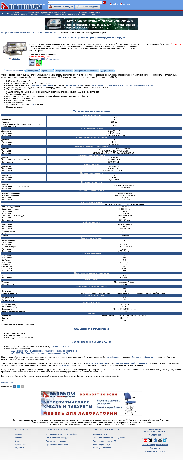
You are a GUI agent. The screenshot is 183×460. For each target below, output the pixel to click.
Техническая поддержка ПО (104, 441)
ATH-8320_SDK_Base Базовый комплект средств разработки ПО (40, 353)
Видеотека (19, 448)
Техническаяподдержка (82, 13)
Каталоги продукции (89, 7)
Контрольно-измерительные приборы (61, 434)
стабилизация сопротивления (104, 85)
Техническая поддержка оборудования (109, 438)
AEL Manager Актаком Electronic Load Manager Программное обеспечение (44, 351)
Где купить (72, 14)
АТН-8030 (40, 59)
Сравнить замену (54, 59)
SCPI (32, 105)
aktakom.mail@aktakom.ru (154, 431)
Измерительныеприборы (34, 13)
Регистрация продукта (63, 7)
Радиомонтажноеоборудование (60, 13)
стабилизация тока (73, 85)
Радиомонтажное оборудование (59, 438)
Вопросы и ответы (100, 434)
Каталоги (19, 438)
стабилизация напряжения (41, 85)
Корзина (126, 4)
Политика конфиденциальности (155, 445)
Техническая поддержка (97, 363)
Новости (24, 14)
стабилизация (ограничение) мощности (135, 85)
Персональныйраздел (94, 13)
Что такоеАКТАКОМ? (15, 13)
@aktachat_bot (155, 435)
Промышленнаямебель (47, 13)
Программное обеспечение (144, 357)
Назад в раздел (8, 382)
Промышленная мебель (56, 441)
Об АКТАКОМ (22, 429)
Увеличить (16, 59)
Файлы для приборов (102, 448)
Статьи (18, 441)
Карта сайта (155, 448)
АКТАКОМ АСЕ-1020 (59, 346)
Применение (20, 445)
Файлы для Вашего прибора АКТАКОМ (130, 363)
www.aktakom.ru (114, 357)
